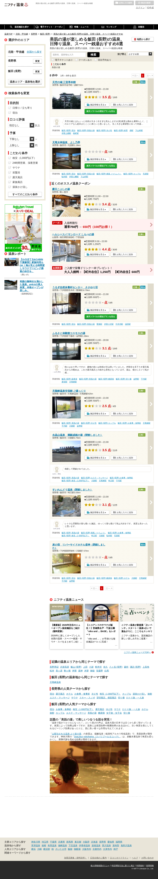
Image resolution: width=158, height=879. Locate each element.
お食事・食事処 (82, 694)
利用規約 (140, 866)
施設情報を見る (97, 105)
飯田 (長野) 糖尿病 (106, 379)
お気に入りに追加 (125, 105)
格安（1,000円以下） (110, 694)
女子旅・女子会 (114, 713)
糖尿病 (101, 713)
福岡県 (119, 842)
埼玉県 (45, 842)
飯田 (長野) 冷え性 (104, 130)
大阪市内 (86, 849)
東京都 (78, 842)
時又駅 (111, 481)
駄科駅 (64, 177)
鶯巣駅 (99, 324)
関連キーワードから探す (17, 853)
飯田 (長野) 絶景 (121, 130)
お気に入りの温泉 (124, 3)
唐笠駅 (64, 382)
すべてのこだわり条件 (25, 194)
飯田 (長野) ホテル (122, 578)
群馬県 (69, 842)
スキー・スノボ (87, 697)
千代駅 (144, 379)
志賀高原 (64, 667)
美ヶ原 (59, 670)
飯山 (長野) (76, 667)
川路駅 (72, 426)
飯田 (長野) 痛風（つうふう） (109, 174)
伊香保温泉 (84, 845)
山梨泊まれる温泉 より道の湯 (66, 733)
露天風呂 (60, 694)
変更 (37, 61)
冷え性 (94, 694)
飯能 (70, 849)
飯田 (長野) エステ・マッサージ (94, 478)
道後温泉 (96, 845)
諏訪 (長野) (135, 667)
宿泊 (52, 694)
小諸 (91, 667)
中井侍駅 (119, 324)
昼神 (80, 670)
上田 (85, 667)
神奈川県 (35, 842)
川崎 (39, 849)
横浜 (33, 849)
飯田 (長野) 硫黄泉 (69, 379)
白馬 (106, 670)
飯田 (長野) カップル (132, 174)
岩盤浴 (16, 172)
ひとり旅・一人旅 (135, 697)
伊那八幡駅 (74, 177)
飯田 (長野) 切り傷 (123, 379)
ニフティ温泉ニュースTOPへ (137, 652)
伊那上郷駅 (66, 133)
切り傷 (121, 697)
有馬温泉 (52, 845)
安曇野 (99, 670)
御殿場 (77, 849)
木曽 (86, 670)
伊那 (74, 670)
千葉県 (53, 842)
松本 (52, 670)
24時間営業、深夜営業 (25, 163)
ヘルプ (135, 858)
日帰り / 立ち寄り (22, 108)
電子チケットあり (64, 60)
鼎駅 (131, 130)
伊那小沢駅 (109, 324)
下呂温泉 (73, 845)
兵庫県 (61, 842)
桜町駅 (76, 133)
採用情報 (150, 866)
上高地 (146, 667)
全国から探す (34, 51)
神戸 (115, 849)
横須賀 (46, 849)
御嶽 (92, 670)
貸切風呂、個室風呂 (106, 697)
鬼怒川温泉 (126, 845)
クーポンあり (85, 60)
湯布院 (115, 845)
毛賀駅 (146, 174)
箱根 (44, 845)
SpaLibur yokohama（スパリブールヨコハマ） (97, 736)
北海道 (94, 842)
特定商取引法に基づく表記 (123, 866)
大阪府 (86, 842)
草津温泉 (35, 845)
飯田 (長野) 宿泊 (68, 130)
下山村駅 (139, 130)
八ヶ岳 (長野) (115, 667)
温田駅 (128, 324)
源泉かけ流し (139, 694)
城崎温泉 (62, 845)
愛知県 (110, 842)
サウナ (74, 697)
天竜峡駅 (73, 382)
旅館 (150, 694)
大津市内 (107, 849)
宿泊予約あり (104, 60)
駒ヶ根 (67, 670)
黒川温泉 (106, 845)
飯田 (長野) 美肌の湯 (86, 130)
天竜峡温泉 (55, 682)
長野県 (102, 842)
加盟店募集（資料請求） (75, 858)
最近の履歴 (144, 3)
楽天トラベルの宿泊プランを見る (100, 111)
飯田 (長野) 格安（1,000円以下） (75, 481)
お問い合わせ (147, 858)
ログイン (140, 7)
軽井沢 (98, 667)
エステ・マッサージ (60, 697)
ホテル (69, 694)
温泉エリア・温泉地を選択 (25, 81)
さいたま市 (60, 849)
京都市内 (97, 849)
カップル (126, 694)
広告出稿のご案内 (98, 858)
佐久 (105, 667)
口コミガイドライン (119, 858)
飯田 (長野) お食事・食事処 (129, 423)
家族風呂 (17, 182)
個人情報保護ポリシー (100, 866)
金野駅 (136, 379)
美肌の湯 (92, 713)
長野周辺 (54, 667)
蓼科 (126, 667)
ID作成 (150, 7)
